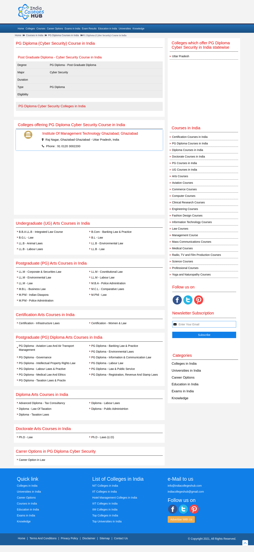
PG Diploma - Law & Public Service (113, 368)
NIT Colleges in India (105, 485)
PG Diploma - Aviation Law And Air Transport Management (46, 347)
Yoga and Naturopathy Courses (191, 274)
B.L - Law (97, 237)
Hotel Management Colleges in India (114, 497)
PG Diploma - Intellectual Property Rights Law (47, 363)
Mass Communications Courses (191, 241)
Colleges (30, 28)
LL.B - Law (98, 249)
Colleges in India (184, 363)
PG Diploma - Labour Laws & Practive (42, 368)
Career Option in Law (32, 459)
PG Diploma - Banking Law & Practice (114, 345)
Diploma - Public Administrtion (109, 408)
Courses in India (34, 35)
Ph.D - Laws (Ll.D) (102, 437)
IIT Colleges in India (104, 491)
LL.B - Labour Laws (31, 249)
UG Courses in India (184, 169)
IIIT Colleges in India (104, 503)
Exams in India (72, 28)
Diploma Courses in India (187, 150)
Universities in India (186, 370)
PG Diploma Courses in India (63, 35)
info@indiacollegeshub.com (185, 485)
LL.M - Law (26, 283)
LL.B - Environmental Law (107, 243)
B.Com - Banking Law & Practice (111, 231)
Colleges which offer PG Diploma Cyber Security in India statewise (201, 45)
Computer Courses (183, 195)
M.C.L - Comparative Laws (107, 289)
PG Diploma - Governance (35, 357)
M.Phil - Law (99, 294)
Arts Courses (180, 176)
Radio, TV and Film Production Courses (196, 254)
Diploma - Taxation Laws (34, 414)
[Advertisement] (89, 185)
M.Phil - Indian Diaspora (33, 294)
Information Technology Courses (192, 222)
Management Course (185, 235)
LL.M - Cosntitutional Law (107, 271)
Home (21, 28)
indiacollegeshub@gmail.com (186, 491)
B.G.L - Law (26, 237)
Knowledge (138, 28)
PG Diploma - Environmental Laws (112, 351)
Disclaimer (88, 538)
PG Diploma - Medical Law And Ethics (42, 374)
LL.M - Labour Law (102, 277)
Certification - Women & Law (108, 323)
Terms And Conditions (43, 538)
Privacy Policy (69, 538)
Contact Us (121, 538)
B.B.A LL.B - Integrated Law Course (41, 231)
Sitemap (105, 538)
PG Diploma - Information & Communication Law (121, 357)
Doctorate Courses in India (188, 156)
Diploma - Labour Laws (105, 403)
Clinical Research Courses (188, 202)
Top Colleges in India (105, 515)
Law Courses (180, 228)
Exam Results (89, 28)
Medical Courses (182, 248)
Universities (125, 28)
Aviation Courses (182, 182)
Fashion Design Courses (187, 215)
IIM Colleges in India (104, 509)
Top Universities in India (107, 521)
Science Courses (182, 261)
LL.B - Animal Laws (31, 243)
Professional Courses (185, 268)
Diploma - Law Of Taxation (35, 408)
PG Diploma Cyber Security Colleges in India (52, 106)
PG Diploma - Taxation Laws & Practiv (42, 380)
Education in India (107, 28)
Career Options (55, 28)
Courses (41, 28)
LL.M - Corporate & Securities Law (40, 271)
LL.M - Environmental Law (35, 277)
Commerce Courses (184, 189)
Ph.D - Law (26, 437)
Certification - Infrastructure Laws (39, 323)
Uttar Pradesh (180, 56)
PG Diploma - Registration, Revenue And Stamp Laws (124, 374)
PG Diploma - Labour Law (107, 363)
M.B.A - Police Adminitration (108, 283)
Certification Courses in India (190, 136)
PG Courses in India (184, 163)
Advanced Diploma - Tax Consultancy (42, 403)
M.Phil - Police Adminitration (36, 300)
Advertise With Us (181, 519)
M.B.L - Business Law (32, 289)
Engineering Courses (185, 209)
